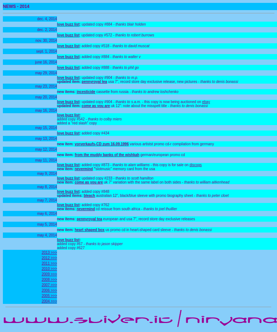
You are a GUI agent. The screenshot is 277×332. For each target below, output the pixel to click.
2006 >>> (49, 290)
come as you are (96, 106)
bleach (89, 196)
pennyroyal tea (94, 82)
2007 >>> (49, 285)
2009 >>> (49, 274)
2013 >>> (49, 252)
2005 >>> (49, 296)
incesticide (85, 92)
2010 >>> (49, 269)
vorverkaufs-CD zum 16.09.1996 (102, 144)
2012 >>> (49, 258)
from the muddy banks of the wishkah (107, 155)
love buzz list (68, 24)
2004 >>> (49, 301)
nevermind (84, 169)
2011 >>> (49, 263)
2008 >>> (49, 280)
